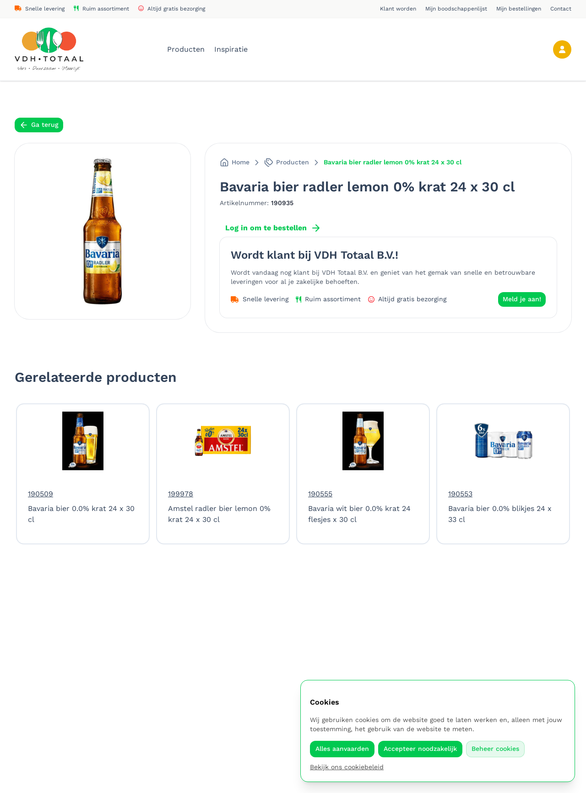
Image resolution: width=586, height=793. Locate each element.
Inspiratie (231, 49)
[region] (293, 474)
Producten (187, 49)
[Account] (562, 49)
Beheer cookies (495, 748)
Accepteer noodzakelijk (420, 748)
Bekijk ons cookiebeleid (347, 767)
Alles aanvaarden (342, 748)
